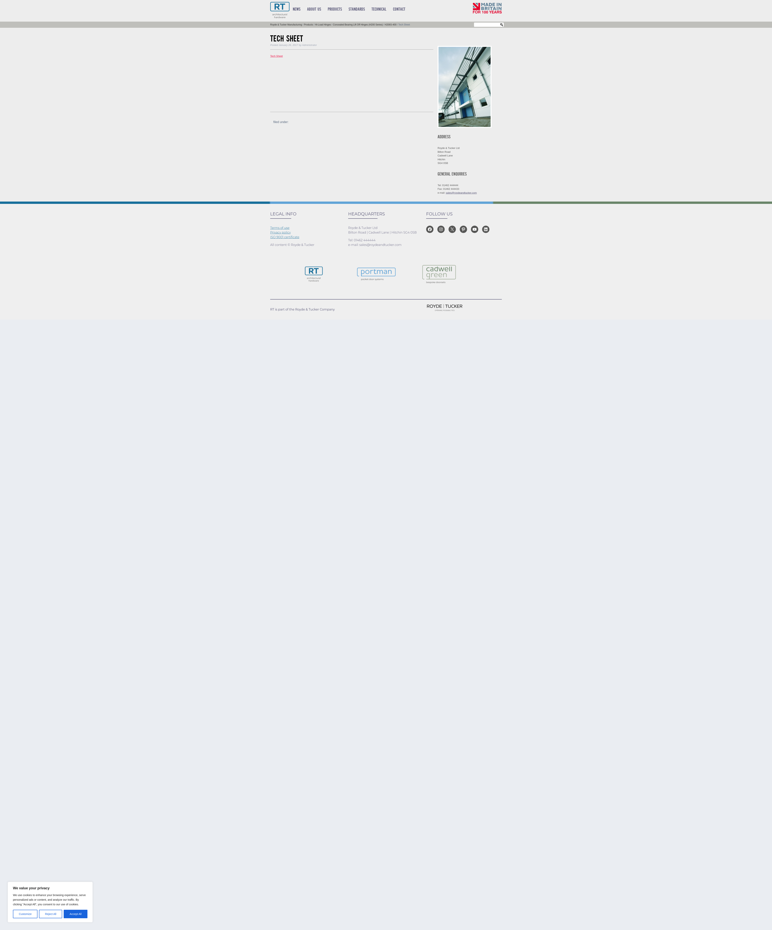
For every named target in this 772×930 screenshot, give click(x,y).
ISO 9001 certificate (284, 237)
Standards (357, 9)
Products (335, 9)
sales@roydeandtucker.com (461, 192)
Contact (399, 9)
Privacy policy (280, 232)
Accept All (75, 914)
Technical (379, 9)
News (297, 9)
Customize (25, 914)
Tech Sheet (276, 56)
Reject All (50, 914)
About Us (314, 9)
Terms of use (280, 228)
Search (502, 25)
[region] (50, 902)
